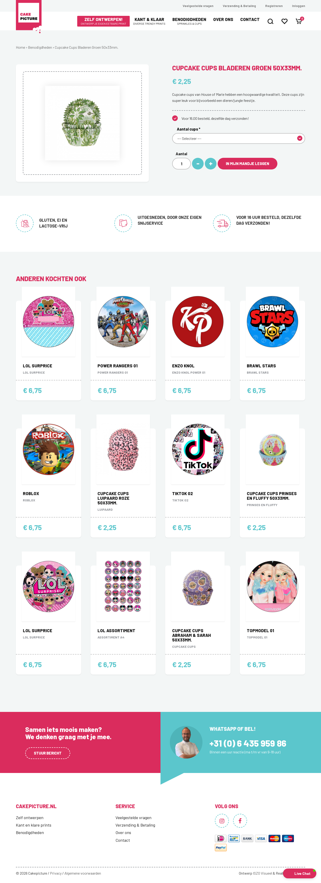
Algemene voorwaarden (82, 873)
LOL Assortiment (116, 630)
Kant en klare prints (33, 825)
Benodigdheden (189, 21)
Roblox (31, 493)
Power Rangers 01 (118, 365)
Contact (250, 19)
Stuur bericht (48, 753)
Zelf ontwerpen (29, 817)
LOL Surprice (37, 365)
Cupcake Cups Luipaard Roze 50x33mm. (113, 498)
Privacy (56, 873)
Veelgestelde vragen (198, 6)
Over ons (223, 19)
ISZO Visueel (262, 873)
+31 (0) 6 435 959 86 (247, 743)
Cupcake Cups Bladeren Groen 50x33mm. (86, 47)
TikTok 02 (182, 493)
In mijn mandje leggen (247, 163)
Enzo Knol (183, 365)
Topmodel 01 (260, 630)
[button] (299, 873)
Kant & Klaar (149, 21)
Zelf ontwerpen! (103, 21)
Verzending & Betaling (239, 6)
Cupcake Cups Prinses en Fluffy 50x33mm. (272, 496)
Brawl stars (261, 365)
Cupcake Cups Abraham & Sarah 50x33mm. (191, 635)
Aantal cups (188, 129)
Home (20, 47)
